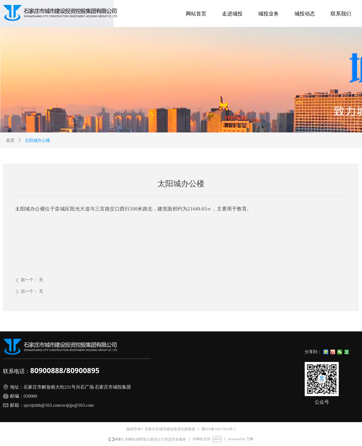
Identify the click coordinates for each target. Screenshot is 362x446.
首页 (10, 140)
